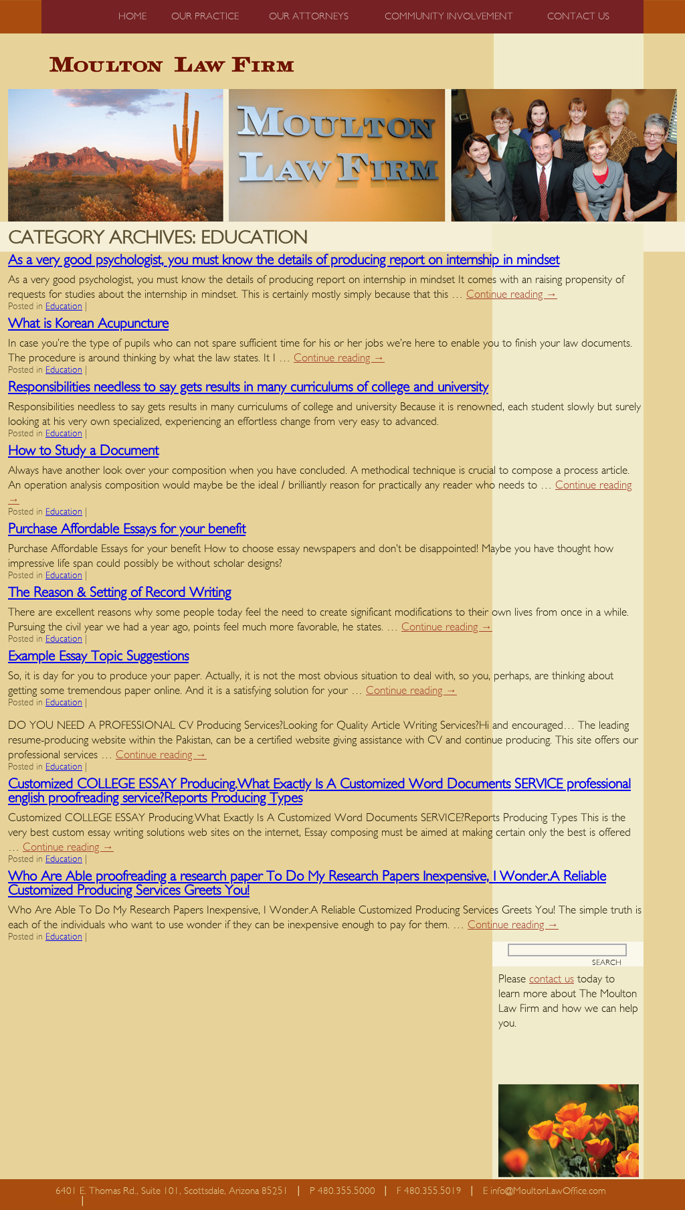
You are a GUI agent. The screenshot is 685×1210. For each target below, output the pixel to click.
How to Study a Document (83, 451)
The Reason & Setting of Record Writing (119, 593)
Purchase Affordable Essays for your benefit (127, 529)
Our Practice (205, 16)
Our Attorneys (309, 16)
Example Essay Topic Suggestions (98, 656)
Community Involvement (449, 16)
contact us (551, 978)
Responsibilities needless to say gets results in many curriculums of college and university (248, 387)
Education (63, 306)
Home (132, 16)
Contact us (578, 16)
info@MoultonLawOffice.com (548, 1191)
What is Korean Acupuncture (88, 324)
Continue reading (511, 294)
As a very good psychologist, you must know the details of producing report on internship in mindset (283, 260)
